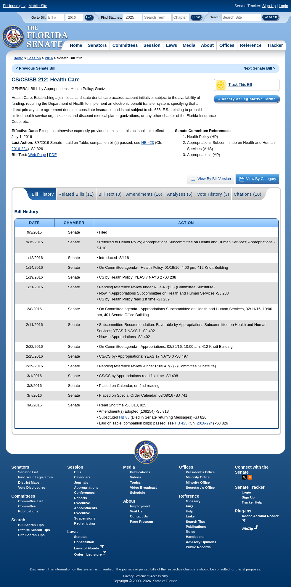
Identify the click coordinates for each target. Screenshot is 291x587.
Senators (97, 45)
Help (189, 511)
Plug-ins (243, 511)
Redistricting (84, 523)
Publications (140, 472)
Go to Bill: (38, 17)
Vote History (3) (213, 194)
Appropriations (86, 487)
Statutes (80, 536)
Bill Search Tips (31, 525)
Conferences (84, 492)
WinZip (250, 528)
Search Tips (195, 521)
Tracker (275, 45)
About (207, 45)
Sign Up (269, 6)
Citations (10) (247, 194)
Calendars (82, 477)
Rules (190, 531)
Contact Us (139, 516)
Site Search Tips (31, 535)
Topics (135, 482)
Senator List (28, 472)
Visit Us (136, 511)
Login (283, 6)
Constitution (84, 542)
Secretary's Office (200, 487)
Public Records (198, 547)
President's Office (200, 472)
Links (190, 516)
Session (151, 45)
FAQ (189, 506)
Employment (140, 506)
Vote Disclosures (32, 487)
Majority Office (198, 477)
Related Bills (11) (76, 194)
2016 (49, 58)
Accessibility (159, 576)
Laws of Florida (89, 548)
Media (189, 45)
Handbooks (195, 536)
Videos (135, 477)
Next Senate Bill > (259, 68)
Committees (125, 45)
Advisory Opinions (201, 542)
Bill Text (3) (110, 194)
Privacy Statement (136, 576)
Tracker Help (252, 502)
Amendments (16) (144, 194)
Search (215, 17)
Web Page (37, 154)
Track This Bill (234, 85)
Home (76, 45)
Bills (77, 472)
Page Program (141, 521)
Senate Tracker (250, 487)
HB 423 (147, 142)
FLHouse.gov (14, 6)
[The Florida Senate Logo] (35, 37)
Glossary (193, 501)
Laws (171, 45)
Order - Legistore (90, 554)
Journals (81, 482)
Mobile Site (37, 6)
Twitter (244, 477)
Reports (80, 498)
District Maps (28, 482)
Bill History (43, 194)
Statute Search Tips (34, 530)
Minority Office (198, 482)
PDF (53, 154)
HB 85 (124, 417)
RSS (249, 477)
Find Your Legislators (35, 477)
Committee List (30, 501)
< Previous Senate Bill (35, 68)
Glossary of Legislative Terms (247, 99)
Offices (226, 45)
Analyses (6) (180, 194)
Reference (251, 45)
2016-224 (20, 149)
